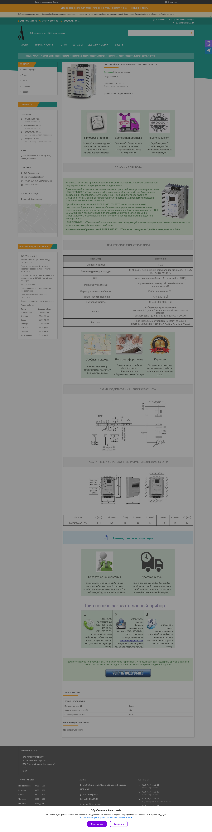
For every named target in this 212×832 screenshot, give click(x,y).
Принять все (97, 824)
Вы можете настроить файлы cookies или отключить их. (105, 817)
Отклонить (119, 824)
